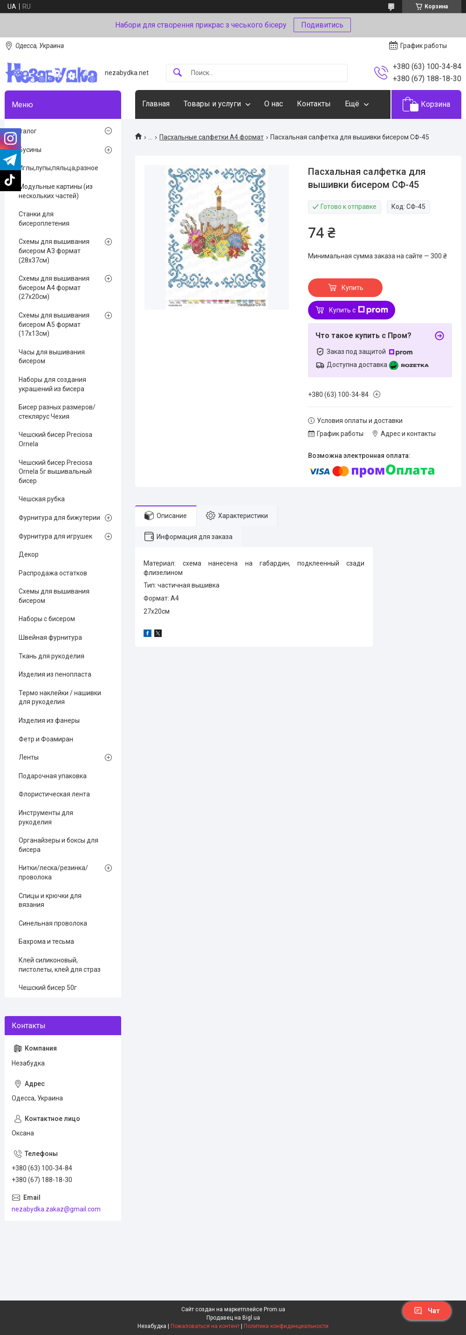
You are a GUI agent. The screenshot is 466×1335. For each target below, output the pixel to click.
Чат (427, 1311)
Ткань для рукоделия (51, 656)
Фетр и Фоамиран (46, 739)
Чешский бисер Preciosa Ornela (55, 439)
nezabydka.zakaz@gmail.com (56, 1209)
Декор (29, 554)
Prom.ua (274, 1309)
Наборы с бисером (47, 619)
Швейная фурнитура (50, 637)
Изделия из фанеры (49, 720)
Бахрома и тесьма (46, 941)
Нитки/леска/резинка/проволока (53, 872)
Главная (156, 103)
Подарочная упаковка (53, 776)
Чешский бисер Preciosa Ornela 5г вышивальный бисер (55, 471)
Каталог (24, 131)
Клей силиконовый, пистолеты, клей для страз (60, 964)
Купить (352, 287)
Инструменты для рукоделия (46, 817)
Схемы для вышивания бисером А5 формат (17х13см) (54, 324)
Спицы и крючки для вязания (50, 900)
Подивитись (322, 25)
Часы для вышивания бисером (52, 356)
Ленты (29, 757)
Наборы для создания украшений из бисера (52, 384)
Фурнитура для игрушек (55, 536)
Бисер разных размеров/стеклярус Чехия (57, 411)
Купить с (358, 310)
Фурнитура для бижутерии (59, 517)
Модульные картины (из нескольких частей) (56, 191)
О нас (273, 103)
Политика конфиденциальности (286, 1326)
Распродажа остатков (53, 573)
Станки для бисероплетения (44, 218)
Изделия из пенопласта (55, 674)
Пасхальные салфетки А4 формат (211, 137)
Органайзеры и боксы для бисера (58, 845)
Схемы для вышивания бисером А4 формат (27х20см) (54, 287)
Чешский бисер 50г (48, 987)
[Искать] (177, 73)
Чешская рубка (42, 499)
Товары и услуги (212, 103)
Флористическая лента (54, 794)
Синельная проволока (53, 923)
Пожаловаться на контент (205, 1326)
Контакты (314, 103)
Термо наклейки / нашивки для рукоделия (60, 697)
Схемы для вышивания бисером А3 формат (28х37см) (54, 250)
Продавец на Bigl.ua (233, 1317)
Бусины (30, 149)
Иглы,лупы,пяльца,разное (58, 168)
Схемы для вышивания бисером (54, 596)
